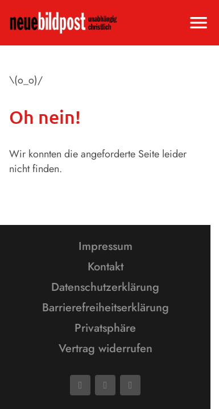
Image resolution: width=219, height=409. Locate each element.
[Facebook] (80, 385)
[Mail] (105, 385)
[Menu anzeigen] (198, 22)
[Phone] (130, 385)
